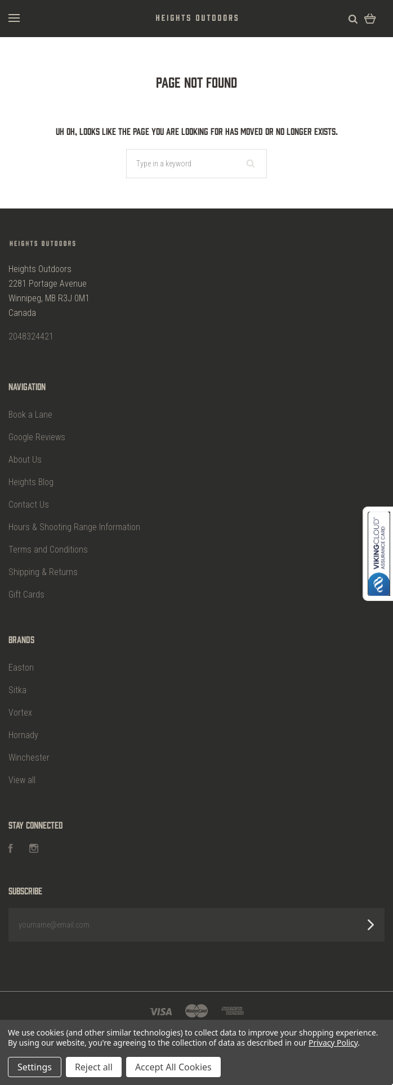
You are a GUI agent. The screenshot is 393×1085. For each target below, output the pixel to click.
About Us (25, 459)
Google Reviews (36, 437)
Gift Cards (26, 594)
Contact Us (28, 504)
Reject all (94, 1067)
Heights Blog (30, 482)
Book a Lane (30, 414)
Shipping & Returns (43, 572)
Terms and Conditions (48, 549)
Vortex (20, 712)
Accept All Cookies (173, 1067)
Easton (21, 667)
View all (21, 780)
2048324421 (30, 336)
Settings (34, 1067)
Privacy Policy (333, 1042)
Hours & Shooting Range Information (74, 527)
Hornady (23, 735)
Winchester (29, 757)
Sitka (17, 690)
